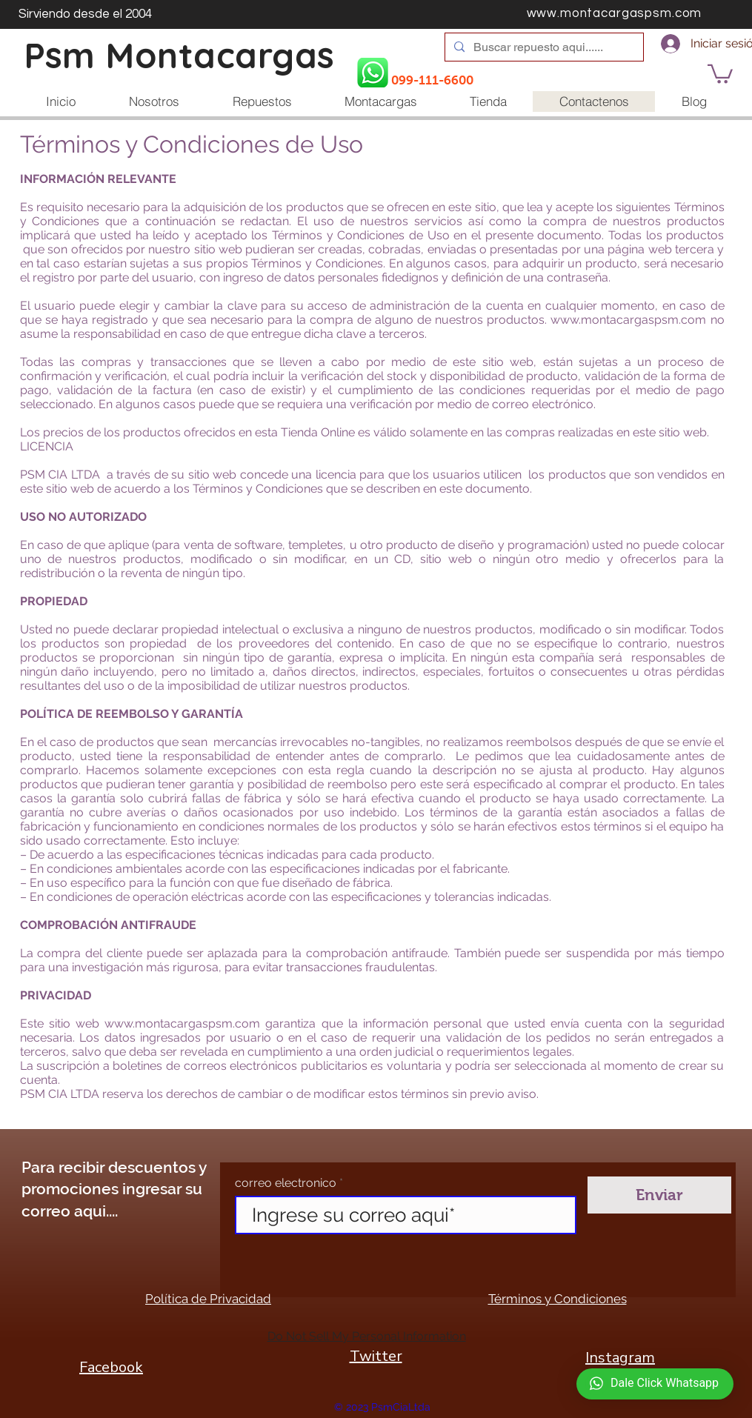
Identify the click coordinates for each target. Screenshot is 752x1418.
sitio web (74, 1023)
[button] (720, 73)
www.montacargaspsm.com (628, 320)
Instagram (620, 1358)
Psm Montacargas (179, 55)
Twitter (376, 1356)
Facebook (111, 1367)
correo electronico (285, 1183)
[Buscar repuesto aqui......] (542, 47)
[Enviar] (659, 1195)
